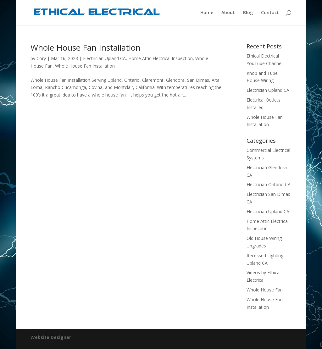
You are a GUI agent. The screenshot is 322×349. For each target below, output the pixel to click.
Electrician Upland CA (104, 58)
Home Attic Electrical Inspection (160, 58)
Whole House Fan (265, 290)
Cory (41, 58)
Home (206, 12)
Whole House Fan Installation (86, 47)
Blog (248, 12)
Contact (270, 12)
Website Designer (51, 337)
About (228, 12)
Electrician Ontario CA (269, 184)
